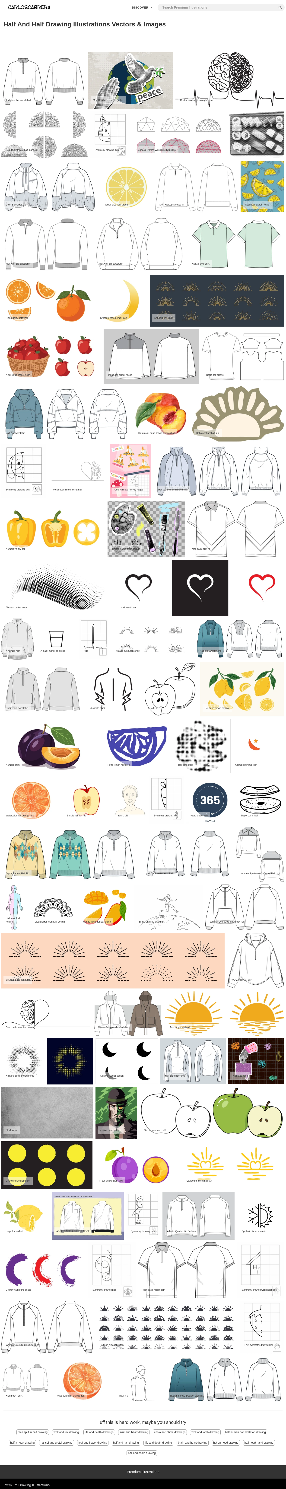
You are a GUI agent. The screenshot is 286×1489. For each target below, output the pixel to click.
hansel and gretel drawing (56, 1442)
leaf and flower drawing (93, 1442)
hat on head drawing (225, 1442)
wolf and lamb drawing (205, 1432)
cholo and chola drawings (169, 1432)
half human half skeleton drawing (245, 1432)
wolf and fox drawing (66, 1432)
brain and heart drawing (192, 1442)
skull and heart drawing (134, 1432)
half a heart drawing (22, 1442)
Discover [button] (143, 7)
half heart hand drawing (259, 1442)
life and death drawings (99, 1432)
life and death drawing (158, 1442)
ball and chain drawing (142, 1453)
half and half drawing (126, 1442)
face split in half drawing (33, 1432)
